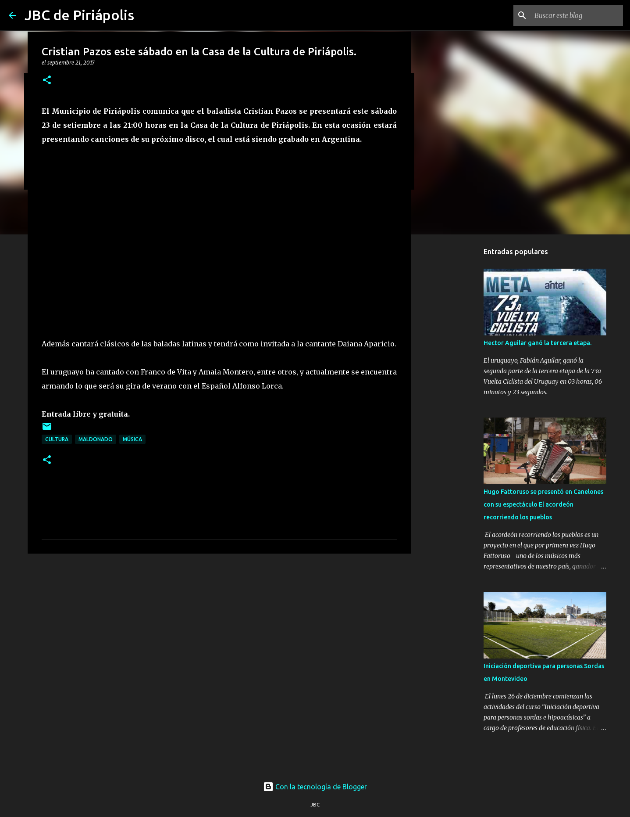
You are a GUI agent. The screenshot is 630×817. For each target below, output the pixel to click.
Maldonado (95, 439)
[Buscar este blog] (577, 15)
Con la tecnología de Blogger (315, 787)
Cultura (56, 439)
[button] (47, 80)
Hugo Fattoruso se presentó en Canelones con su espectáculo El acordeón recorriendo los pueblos (543, 504)
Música (132, 439)
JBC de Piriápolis (79, 15)
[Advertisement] (219, 628)
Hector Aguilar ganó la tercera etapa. (537, 342)
